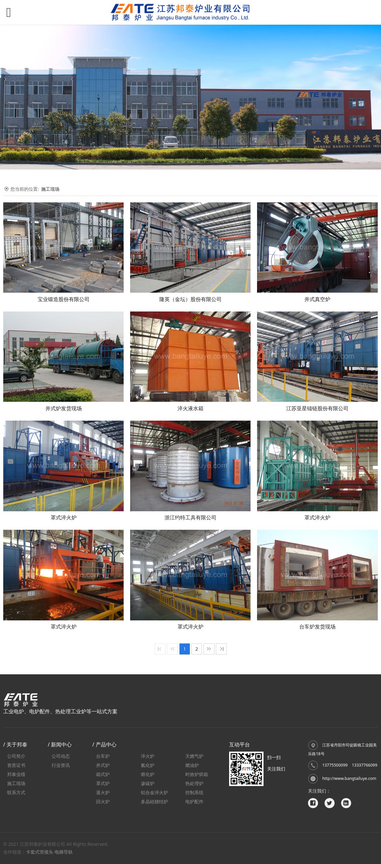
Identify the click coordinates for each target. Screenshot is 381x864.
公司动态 (61, 756)
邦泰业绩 (16, 774)
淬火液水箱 (190, 408)
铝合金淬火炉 (154, 792)
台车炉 (103, 756)
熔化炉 (147, 774)
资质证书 (16, 765)
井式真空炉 (317, 299)
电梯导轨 (64, 852)
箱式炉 (103, 774)
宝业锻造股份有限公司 (64, 299)
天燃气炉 (194, 756)
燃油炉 (192, 765)
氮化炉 (147, 765)
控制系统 (194, 792)
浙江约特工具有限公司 (190, 517)
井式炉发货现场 (63, 408)
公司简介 (16, 756)
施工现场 (50, 189)
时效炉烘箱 (196, 774)
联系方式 (16, 792)
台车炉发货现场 (317, 626)
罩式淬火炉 (64, 517)
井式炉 (103, 765)
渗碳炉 (147, 783)
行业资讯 (61, 765)
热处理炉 (194, 783)
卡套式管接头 (39, 852)
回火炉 (103, 801)
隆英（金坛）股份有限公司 (190, 299)
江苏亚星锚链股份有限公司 (317, 408)
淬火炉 (147, 756)
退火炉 (103, 792)
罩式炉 (103, 783)
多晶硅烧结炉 (154, 801)
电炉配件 (194, 801)
